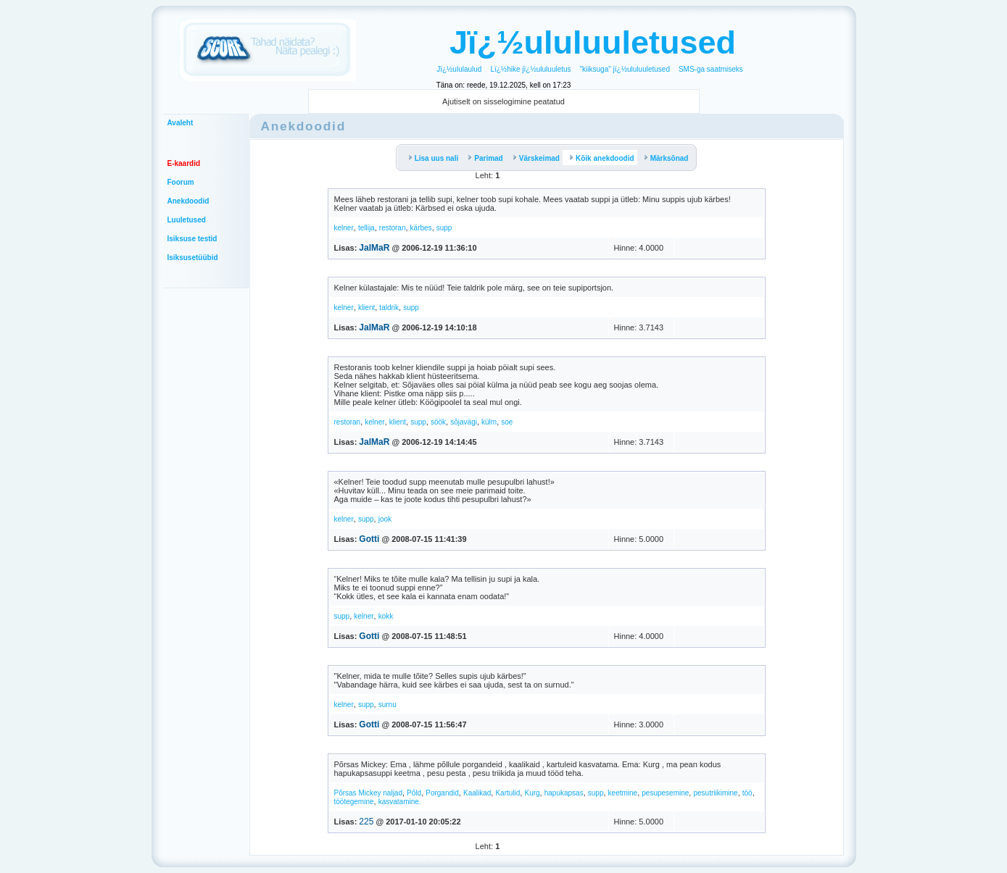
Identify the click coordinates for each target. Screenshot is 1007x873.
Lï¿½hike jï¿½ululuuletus (530, 69)
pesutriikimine (715, 793)
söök (438, 422)
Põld (414, 793)
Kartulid (507, 793)
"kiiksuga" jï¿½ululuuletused (625, 69)
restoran (392, 228)
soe (507, 422)
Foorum (180, 182)
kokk (386, 616)
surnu (387, 705)
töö (747, 793)
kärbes (421, 228)
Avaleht (180, 123)
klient (366, 308)
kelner (344, 228)
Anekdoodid (188, 201)
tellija (366, 228)
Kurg (531, 793)
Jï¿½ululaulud (458, 69)
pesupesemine (665, 793)
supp (444, 228)
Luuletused (186, 220)
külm (489, 422)
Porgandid (442, 793)
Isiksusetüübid (192, 258)
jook (384, 519)
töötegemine (354, 802)
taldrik (389, 308)
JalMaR (374, 248)
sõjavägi (463, 422)
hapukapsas (564, 793)
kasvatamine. (399, 802)
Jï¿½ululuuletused (592, 42)
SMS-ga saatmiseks (711, 69)
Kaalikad (477, 793)
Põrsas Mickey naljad (368, 793)
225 (366, 821)
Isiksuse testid (192, 239)
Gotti (369, 539)
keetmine (623, 793)
